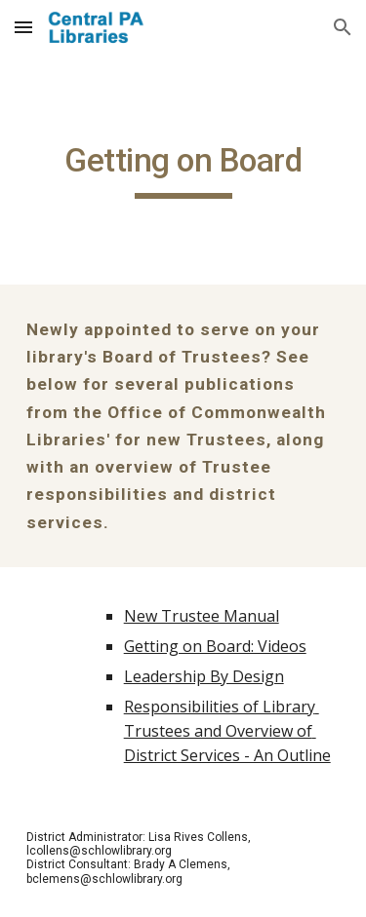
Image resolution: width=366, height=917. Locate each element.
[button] (23, 27)
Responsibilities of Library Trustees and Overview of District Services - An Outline (227, 731)
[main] (183, 170)
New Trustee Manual (201, 616)
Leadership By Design (204, 676)
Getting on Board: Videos (215, 646)
